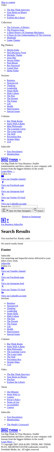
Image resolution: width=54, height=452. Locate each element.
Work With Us (13, 394)
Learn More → (8, 171)
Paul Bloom (12, 63)
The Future (12, 101)
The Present (12, 98)
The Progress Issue (15, 30)
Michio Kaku (13, 50)
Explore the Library (16, 17)
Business (11, 80)
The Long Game (14, 131)
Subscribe (18, 224)
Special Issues (13, 111)
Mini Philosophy (14, 126)
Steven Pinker (13, 60)
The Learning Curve (16, 129)
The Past (11, 96)
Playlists (11, 15)
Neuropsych (12, 83)
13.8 (9, 142)
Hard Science (13, 109)
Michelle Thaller (14, 55)
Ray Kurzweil (13, 65)
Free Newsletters (14, 151)
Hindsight (11, 37)
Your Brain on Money (17, 12)
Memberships (13, 154)
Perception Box (14, 136)
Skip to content (8, 2)
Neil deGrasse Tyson (16, 52)
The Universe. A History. (18, 27)
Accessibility (13, 405)
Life (9, 103)
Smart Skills (12, 90)
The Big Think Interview (18, 10)
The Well (11, 134)
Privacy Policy (13, 399)
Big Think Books (15, 121)
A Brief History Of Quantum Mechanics (25, 32)
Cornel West (12, 68)
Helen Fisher (13, 70)
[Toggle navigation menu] (16, 210)
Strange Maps (13, 139)
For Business (7, 224)
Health (10, 106)
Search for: (6, 206)
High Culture (13, 93)
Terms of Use (13, 402)
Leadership (12, 88)
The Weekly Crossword (18, 424)
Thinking (11, 85)
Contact (10, 397)
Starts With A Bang (16, 123)
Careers (10, 407)
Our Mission (12, 392)
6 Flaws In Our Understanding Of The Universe (29, 35)
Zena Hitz (11, 58)
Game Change (13, 40)
